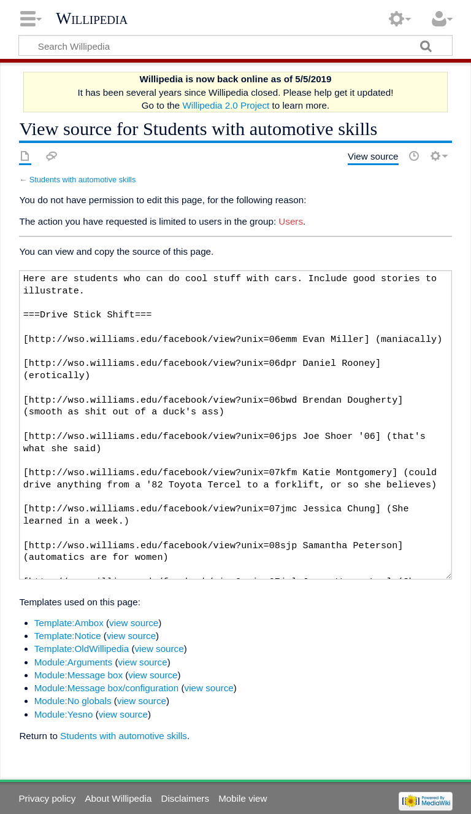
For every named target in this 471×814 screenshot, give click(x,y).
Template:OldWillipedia (81, 648)
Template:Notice (67, 635)
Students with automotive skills (82, 179)
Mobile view (242, 798)
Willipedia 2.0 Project (225, 105)
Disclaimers (185, 798)
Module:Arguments (73, 662)
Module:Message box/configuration (106, 688)
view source (133, 623)
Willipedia (92, 18)
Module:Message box (78, 675)
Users (290, 221)
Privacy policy (46, 798)
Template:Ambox (69, 623)
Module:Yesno (63, 714)
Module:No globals (73, 701)
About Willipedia (118, 798)
